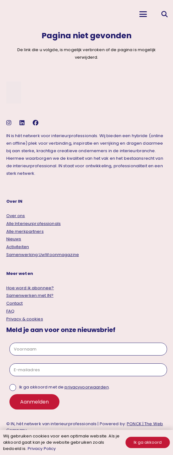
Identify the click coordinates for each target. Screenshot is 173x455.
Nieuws (13, 239)
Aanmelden (34, 401)
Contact (14, 303)
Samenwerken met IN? (29, 295)
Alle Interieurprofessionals (33, 224)
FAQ (10, 311)
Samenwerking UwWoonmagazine (42, 255)
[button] (143, 14)
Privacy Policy (42, 449)
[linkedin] (23, 123)
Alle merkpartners (25, 231)
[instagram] (9, 123)
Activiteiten (17, 247)
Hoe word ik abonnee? (30, 288)
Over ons (15, 216)
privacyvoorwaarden (86, 387)
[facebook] (36, 123)
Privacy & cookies (24, 319)
